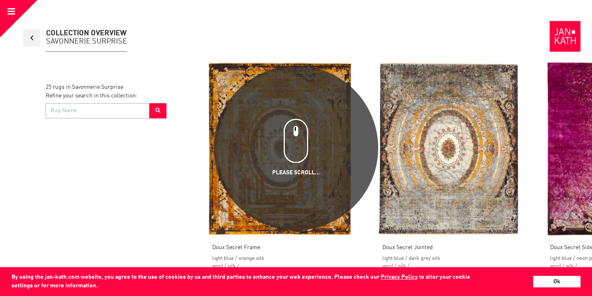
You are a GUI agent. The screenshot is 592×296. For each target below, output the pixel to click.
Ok (556, 281)
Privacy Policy (399, 277)
